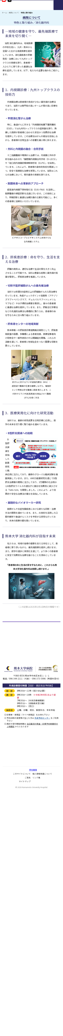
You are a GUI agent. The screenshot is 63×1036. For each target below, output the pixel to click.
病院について (14, 12)
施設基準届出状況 (14, 733)
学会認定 (10, 749)
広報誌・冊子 (12, 887)
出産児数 (10, 701)
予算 (8, 680)
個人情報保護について (42, 1019)
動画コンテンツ (13, 892)
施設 (8, 759)
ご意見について (13, 844)
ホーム (4, 12)
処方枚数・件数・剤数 (16, 706)
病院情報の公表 (13, 799)
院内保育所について (15, 860)
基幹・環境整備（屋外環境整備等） (23, 764)
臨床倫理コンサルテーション (20, 820)
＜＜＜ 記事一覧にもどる (14, 612)
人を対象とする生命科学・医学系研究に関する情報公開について (32, 833)
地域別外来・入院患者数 (17, 675)
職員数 (9, 659)
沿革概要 (10, 643)
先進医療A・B (13, 738)
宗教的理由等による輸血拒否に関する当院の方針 (29, 850)
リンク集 (36, 1023)
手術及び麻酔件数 (14, 690)
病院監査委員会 (13, 810)
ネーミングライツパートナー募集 (22, 871)
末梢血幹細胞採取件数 (16, 722)
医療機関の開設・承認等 (17, 728)
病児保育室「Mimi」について (20, 865)
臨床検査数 (11, 685)
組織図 (9, 648)
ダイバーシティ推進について (19, 855)
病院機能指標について (16, 789)
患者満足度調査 (13, 839)
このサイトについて (22, 1019)
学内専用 (33, 1015)
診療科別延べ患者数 (15, 669)
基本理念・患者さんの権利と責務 (22, 638)
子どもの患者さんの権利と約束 (21, 876)
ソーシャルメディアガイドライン (22, 897)
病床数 (9, 664)
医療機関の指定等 (14, 743)
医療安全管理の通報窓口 (17, 794)
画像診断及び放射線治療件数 (20, 696)
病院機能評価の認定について (20, 778)
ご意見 (28, 1023)
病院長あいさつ (13, 632)
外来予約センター (42, 963)
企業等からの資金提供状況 (19, 783)
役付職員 (10, 654)
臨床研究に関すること (16, 815)
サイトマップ (25, 1027)
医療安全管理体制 (14, 754)
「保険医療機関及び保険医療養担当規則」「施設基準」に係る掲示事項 (32, 772)
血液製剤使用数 (13, 717)
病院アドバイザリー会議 (17, 804)
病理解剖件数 (12, 712)
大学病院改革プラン (15, 881)
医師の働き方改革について (19, 825)
